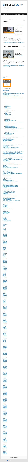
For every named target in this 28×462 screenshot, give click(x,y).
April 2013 (4, 292)
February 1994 (5, 426)
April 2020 (4, 230)
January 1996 (5, 413)
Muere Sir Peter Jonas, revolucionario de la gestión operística (11, 95)
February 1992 (5, 440)
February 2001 (5, 379)
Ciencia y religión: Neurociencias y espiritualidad (9, 148)
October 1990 (5, 450)
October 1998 (5, 395)
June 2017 (4, 255)
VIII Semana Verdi (5, 204)
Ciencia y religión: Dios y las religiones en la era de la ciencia (11, 147)
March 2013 (4, 293)
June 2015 (4, 273)
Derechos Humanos (5, 211)
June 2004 (4, 355)
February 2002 (5, 372)
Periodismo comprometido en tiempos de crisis (9, 198)
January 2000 (5, 387)
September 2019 (5, 236)
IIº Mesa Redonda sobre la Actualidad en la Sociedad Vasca (10, 185)
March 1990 (4, 452)
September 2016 (5, 263)
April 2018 (4, 248)
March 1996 (4, 411)
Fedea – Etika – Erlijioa (20, 32)
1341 (20, 65)
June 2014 (4, 282)
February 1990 (5, 453)
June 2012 (4, 300)
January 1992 (5, 441)
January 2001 (5, 380)
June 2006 (4, 339)
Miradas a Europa (5, 193)
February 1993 (5, 432)
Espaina (6, 107)
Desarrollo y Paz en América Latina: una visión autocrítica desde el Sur (12, 164)
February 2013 (5, 294)
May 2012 (4, 301)
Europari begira (7, 124)
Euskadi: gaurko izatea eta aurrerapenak (8, 172)
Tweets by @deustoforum (6, 90)
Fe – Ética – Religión (5, 216)
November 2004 (5, 353)
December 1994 (5, 420)
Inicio (4, 14)
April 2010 (4, 312)
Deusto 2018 (4, 165)
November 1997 (5, 400)
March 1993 (4, 431)
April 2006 (4, 341)
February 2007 (5, 335)
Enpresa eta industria (7, 106)
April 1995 (4, 417)
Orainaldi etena (7, 132)
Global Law (4, 179)
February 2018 (5, 250)
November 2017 (5, 252)
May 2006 (4, 340)
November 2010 (5, 309)
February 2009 (5, 321)
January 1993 (5, 433)
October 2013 (5, 289)
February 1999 (5, 392)
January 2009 (5, 322)
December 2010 (5, 308)
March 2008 (4, 327)
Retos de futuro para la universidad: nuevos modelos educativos (11, 200)
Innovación (4, 217)
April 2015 (4, 275)
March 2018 (4, 249)
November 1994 (5, 421)
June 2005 (4, 348)
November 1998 (5, 394)
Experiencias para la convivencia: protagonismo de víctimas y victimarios (12, 173)
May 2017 (4, 256)
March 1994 (4, 425)
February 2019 (5, 240)
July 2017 (4, 254)
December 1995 (5, 414)
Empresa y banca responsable (7, 170)
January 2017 (5, 259)
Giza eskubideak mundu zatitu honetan (10, 126)
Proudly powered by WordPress (14, 457)
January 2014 (5, 286)
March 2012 (4, 303)
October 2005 (5, 346)
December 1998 (5, 393)
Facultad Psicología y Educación (7, 178)
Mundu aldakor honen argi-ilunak (9, 131)
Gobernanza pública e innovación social (8, 180)
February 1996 (5, 412)
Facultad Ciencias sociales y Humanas (8, 174)
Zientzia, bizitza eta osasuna (8, 134)
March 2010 (4, 313)
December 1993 (5, 427)
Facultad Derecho (5, 177)
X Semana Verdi (5, 206)
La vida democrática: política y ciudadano (8, 190)
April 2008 (4, 326)
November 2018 (5, 243)
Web (12, 14)
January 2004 (5, 358)
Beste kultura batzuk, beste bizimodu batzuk (10, 120)
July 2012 (4, 299)
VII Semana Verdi (5, 203)
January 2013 (5, 295)
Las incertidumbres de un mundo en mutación (9, 191)
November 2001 (5, 375)
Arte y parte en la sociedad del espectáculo (8, 139)
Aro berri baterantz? (7, 119)
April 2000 (4, 384)
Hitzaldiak (19, 14)
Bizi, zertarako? (7, 121)
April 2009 (4, 319)
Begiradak (4, 141)
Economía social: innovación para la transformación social (10, 167)
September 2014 (5, 281)
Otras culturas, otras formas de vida (7, 197)
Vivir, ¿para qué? (5, 205)
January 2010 (5, 315)
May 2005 (4, 349)
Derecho (4, 210)
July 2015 (4, 272)
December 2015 (5, 269)
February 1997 (5, 405)
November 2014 (5, 279)
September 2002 (5, 368)
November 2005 (5, 345)
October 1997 (5, 401)
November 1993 (5, 428)
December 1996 (5, 407)
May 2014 (4, 283)
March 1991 (4, 446)
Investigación (5, 219)
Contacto (15, 14)
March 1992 (4, 439)
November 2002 (5, 366)
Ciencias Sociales (5, 207)
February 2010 (5, 314)
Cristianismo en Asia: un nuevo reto (12, 46)
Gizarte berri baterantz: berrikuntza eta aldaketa (11, 127)
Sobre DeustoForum (8, 14)
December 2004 (5, 352)
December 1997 (5, 399)
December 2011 (5, 305)
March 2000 (4, 385)
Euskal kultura (7, 125)
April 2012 (4, 302)
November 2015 (5, 270)
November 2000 (5, 381)
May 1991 (4, 444)
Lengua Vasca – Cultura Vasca (7, 220)
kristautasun (4, 66)
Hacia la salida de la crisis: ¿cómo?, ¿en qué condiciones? (10, 181)
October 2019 (5, 235)
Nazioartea (6, 111)
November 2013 (5, 288)
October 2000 (5, 382)
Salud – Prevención (5, 224)
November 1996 (5, 408)
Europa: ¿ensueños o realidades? (7, 171)
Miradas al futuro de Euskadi (6, 194)
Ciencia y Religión (5, 146)
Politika (6, 113)
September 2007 (5, 332)
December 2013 (5, 287)
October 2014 (5, 280)
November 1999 (5, 388)
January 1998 (5, 398)
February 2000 (5, 386)
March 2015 (4, 276)
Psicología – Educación (6, 223)
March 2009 (4, 320)
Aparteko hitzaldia (7, 118)
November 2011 (5, 306)
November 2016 (5, 261)
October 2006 (5, 338)
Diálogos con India (5, 166)
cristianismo (22, 65)
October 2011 (5, 307)
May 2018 (4, 247)
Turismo (4, 225)
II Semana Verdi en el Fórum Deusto (7, 183)
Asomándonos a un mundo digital (7, 140)
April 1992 (4, 438)
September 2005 (5, 347)
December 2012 (5, 296)
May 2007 (4, 333)
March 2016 (4, 266)
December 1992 (5, 434)
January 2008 (5, 329)
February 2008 (5, 328)
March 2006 (4, 342)
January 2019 (5, 241)
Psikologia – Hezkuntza (8, 114)
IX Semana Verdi (5, 187)
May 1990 (4, 451)
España (4, 214)
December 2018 (5, 242)
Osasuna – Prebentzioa (8, 112)
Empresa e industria (5, 213)
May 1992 (4, 437)
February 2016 (5, 267)
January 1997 (5, 406)
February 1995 (5, 419)
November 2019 (5, 234)
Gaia (11, 42)
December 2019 (5, 233)
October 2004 (5, 354)
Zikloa (15, 42)
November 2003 (5, 360)
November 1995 (5, 415)
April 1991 (4, 445)
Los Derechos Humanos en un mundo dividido (9, 192)
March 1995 (4, 418)
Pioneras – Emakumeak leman (7, 199)
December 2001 (5, 374)
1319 (19, 42)
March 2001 (4, 378)
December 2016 (5, 260)
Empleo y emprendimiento (6, 212)
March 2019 (4, 239)
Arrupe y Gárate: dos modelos (7, 138)
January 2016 (5, 268)
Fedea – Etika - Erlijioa (8, 42)
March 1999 (4, 391)
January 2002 (5, 373)
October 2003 (5, 361)
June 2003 (4, 362)
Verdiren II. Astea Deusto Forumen (9, 133)
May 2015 (4, 274)
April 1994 (4, 424)
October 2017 (5, 253)
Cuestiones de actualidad (6, 161)
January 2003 (5, 365)
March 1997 (4, 404)
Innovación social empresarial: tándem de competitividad (10, 186)
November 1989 (5, 454)
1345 (20, 42)
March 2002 (4, 371)
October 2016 (5, 262)
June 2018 (4, 246)
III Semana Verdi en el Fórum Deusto (7, 184)
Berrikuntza (6, 105)
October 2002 (5, 367)
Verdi (3, 226)
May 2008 (4, 325)
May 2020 (4, 229)
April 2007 (4, 334)
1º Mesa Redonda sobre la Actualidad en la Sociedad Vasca (10, 137)
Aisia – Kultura (7, 104)
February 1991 (5, 447)
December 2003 (5, 359)
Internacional (5, 218)
